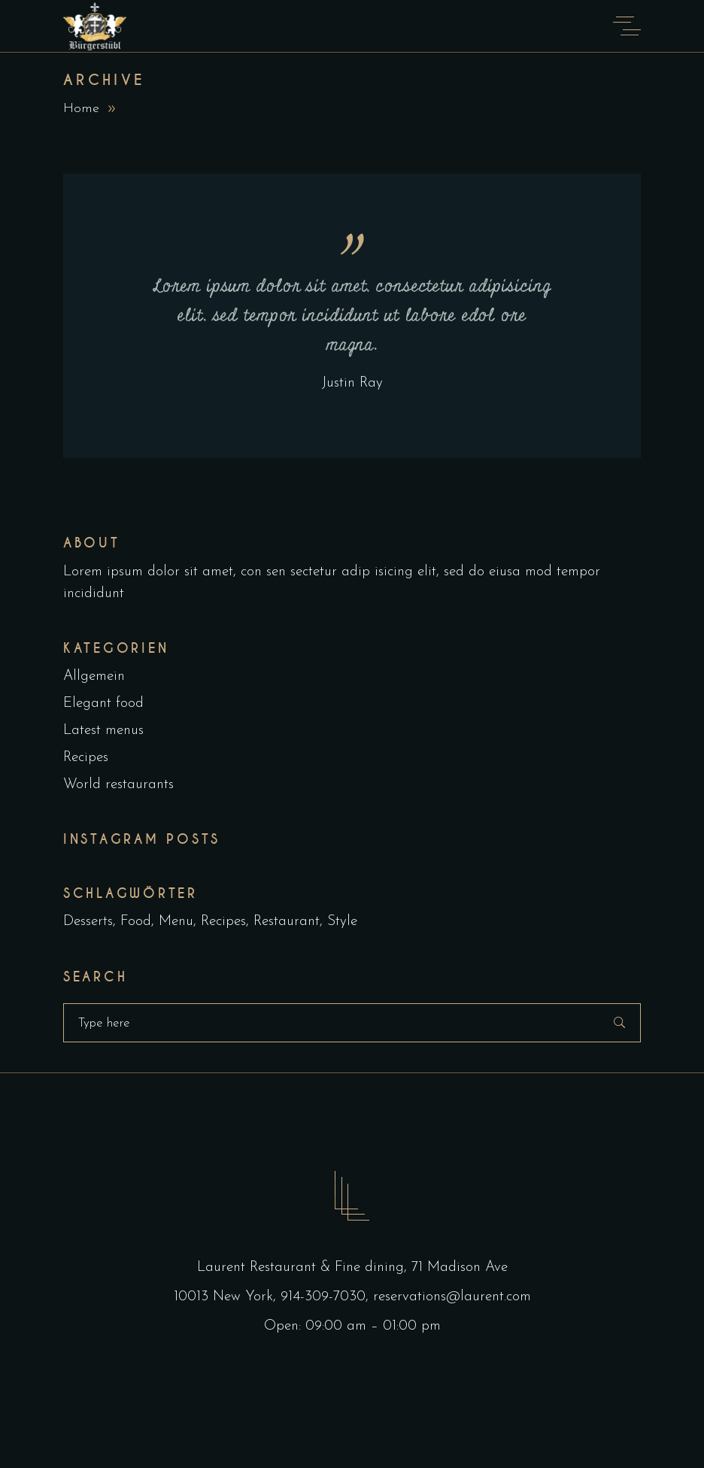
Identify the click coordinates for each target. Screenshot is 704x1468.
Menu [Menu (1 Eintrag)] (176, 921)
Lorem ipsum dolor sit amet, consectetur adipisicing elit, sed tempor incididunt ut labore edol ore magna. (352, 315)
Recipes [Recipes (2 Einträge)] (223, 921)
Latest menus (103, 730)
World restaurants (118, 785)
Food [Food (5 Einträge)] (135, 921)
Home (81, 109)
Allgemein (94, 676)
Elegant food (103, 703)
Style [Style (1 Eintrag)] (342, 921)
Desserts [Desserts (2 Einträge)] (88, 921)
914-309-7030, (327, 1297)
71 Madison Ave (459, 1267)
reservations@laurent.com (452, 1297)
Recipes (85, 758)
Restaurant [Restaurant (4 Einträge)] (286, 921)
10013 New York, (227, 1297)
